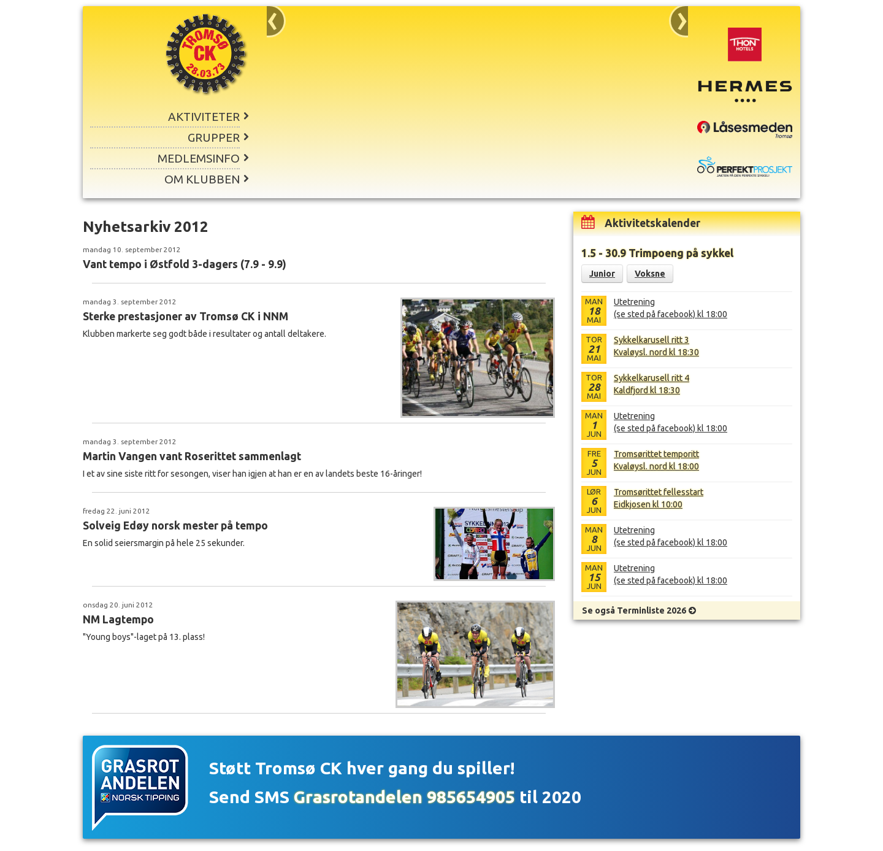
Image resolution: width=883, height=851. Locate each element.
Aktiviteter (204, 116)
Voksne (650, 274)
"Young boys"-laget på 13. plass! (144, 637)
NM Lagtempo (118, 619)
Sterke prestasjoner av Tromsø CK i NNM (185, 316)
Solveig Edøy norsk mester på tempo (175, 525)
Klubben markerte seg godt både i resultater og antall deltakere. (204, 334)
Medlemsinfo (199, 158)
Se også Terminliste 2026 (634, 610)
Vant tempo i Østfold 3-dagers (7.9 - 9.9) (184, 264)
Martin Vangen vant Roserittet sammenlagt (192, 456)
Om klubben (202, 179)
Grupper (214, 137)
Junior (602, 274)
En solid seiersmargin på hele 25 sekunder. (164, 543)
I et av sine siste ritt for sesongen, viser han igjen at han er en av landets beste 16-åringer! (252, 474)
